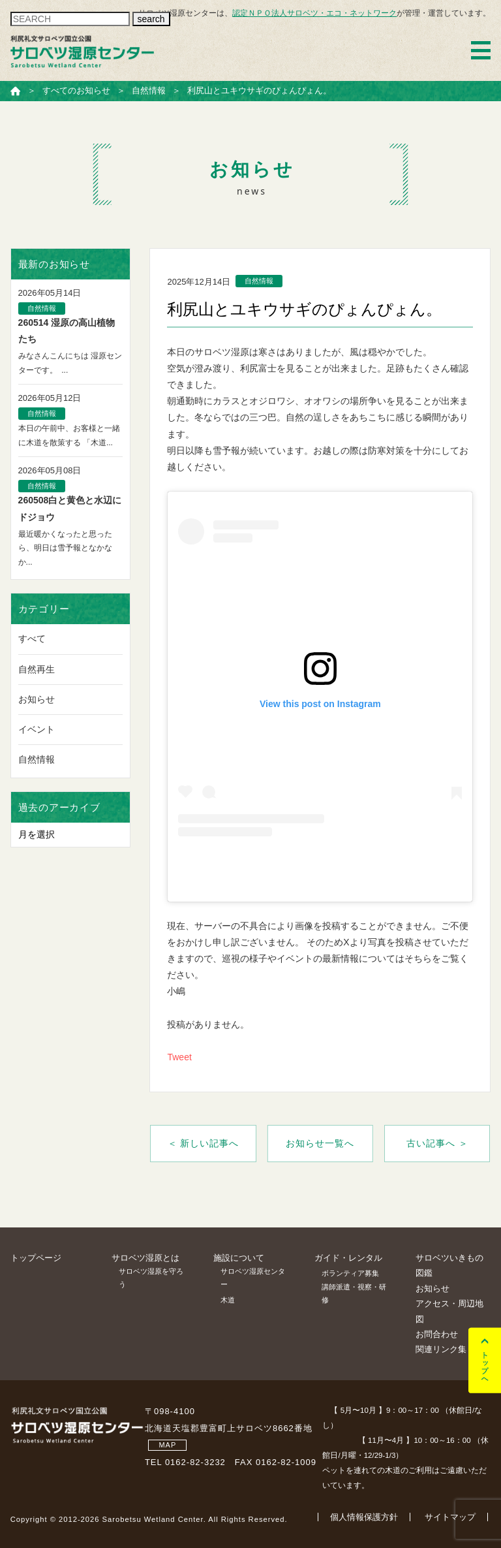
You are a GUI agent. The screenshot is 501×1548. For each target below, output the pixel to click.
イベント (36, 729)
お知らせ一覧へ (320, 1143)
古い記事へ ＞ (437, 1143)
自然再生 (36, 669)
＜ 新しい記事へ (203, 1143)
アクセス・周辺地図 (449, 1311)
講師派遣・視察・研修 (354, 1293)
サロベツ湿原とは (145, 1258)
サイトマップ (450, 1517)
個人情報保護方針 (364, 1517)
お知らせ (36, 699)
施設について (238, 1258)
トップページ (35, 1258)
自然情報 (36, 759)
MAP (167, 1445)
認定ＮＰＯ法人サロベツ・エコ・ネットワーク (314, 13)
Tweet (179, 1057)
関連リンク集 (441, 1349)
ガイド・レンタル (348, 1258)
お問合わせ (437, 1334)
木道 (227, 1300)
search (151, 19)
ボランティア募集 (350, 1273)
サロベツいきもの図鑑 (449, 1265)
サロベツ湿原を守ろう (151, 1277)
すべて (32, 638)
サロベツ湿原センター (252, 1277)
